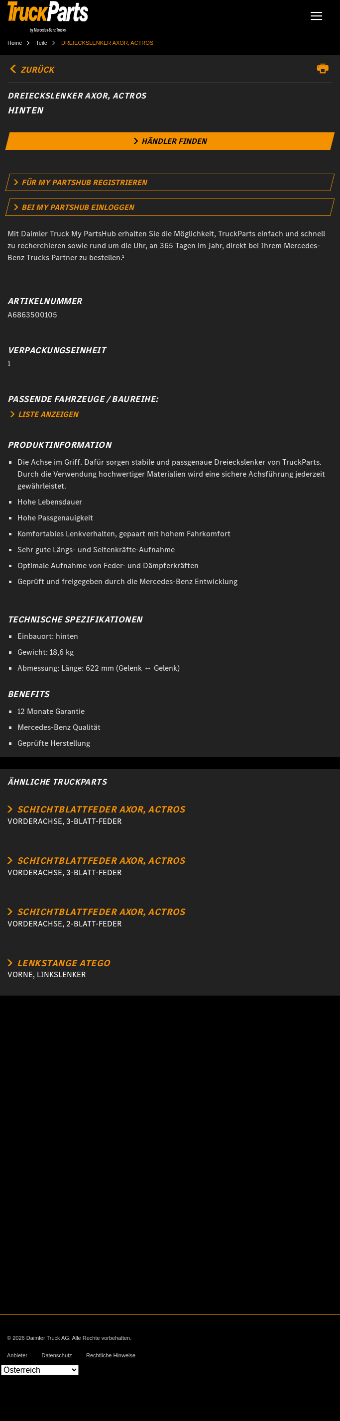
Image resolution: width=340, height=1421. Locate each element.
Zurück (30, 70)
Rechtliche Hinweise (110, 1355)
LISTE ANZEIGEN (44, 414)
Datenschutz (56, 1355)
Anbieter (17, 1355)
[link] (170, 141)
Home (14, 43)
